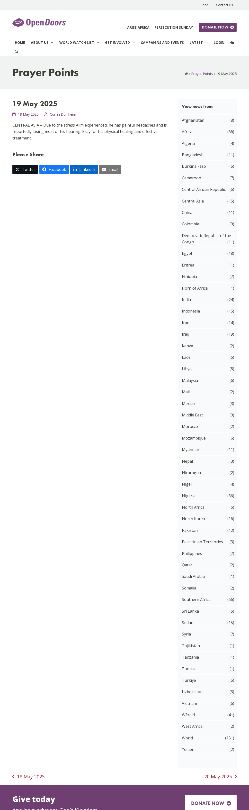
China (187, 212)
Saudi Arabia (193, 576)
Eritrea (188, 265)
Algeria (188, 143)
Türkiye (189, 680)
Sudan (187, 622)
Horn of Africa (195, 288)
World (187, 738)
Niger (187, 484)
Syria (186, 634)
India (186, 299)
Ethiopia (189, 276)
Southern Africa (196, 599)
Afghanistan (193, 120)
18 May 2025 (28, 777)
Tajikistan (191, 645)
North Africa (193, 507)
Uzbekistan (192, 691)
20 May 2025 (220, 777)
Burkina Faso (194, 166)
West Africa (192, 726)
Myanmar (190, 449)
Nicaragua (191, 472)
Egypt (187, 253)
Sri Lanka (190, 611)
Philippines (192, 553)
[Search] (16, 51)
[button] (25, 169)
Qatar (187, 565)
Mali (186, 392)
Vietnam (189, 703)
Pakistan (190, 530)
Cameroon (191, 178)
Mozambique (194, 438)
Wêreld (188, 715)
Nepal (187, 461)
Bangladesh (193, 154)
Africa (187, 131)
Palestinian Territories (202, 541)
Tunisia (189, 669)
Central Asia (193, 201)
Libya (187, 368)
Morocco (190, 426)
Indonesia (191, 311)
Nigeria (189, 495)
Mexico (188, 403)
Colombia (190, 224)
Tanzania (190, 657)
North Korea (193, 518)
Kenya (187, 346)
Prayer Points (202, 73)
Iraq (185, 334)
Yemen (188, 749)
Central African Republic (204, 189)
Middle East (192, 415)
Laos (186, 357)
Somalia (189, 588)
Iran (185, 322)
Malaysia (190, 380)
